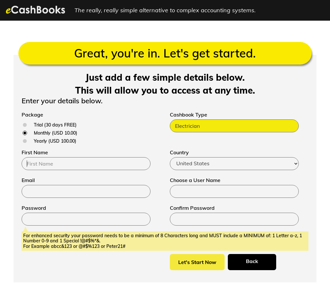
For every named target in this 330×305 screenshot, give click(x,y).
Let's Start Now (197, 262)
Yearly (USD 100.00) (55, 141)
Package (32, 114)
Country (179, 152)
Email (28, 180)
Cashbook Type (188, 114)
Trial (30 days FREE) (55, 125)
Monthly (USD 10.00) (55, 133)
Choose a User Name (195, 180)
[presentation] (71, 266)
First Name (35, 152)
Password (34, 208)
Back (252, 261)
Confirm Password (192, 208)
